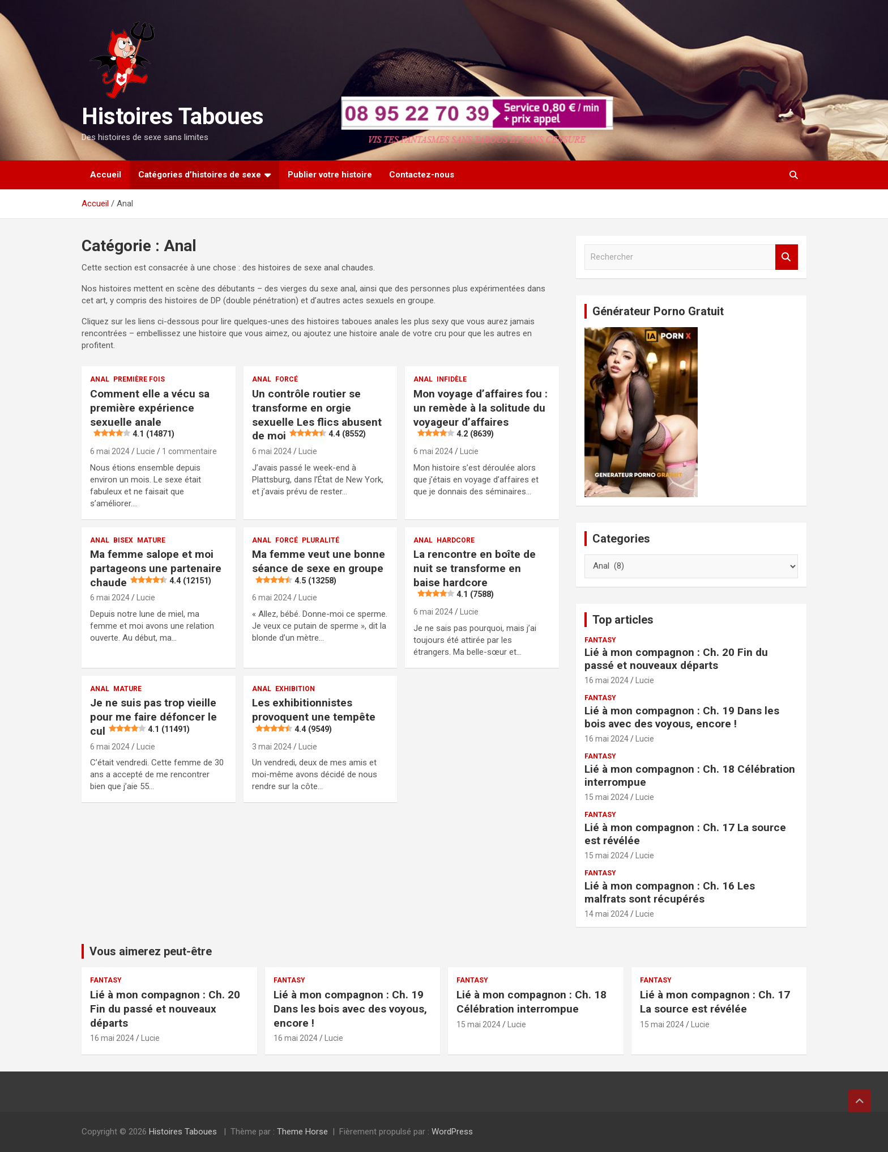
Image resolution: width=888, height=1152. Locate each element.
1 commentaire (189, 451)
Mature (151, 540)
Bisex (123, 540)
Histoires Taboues (173, 116)
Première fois (139, 379)
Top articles (623, 619)
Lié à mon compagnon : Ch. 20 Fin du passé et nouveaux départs (676, 659)
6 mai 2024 (110, 451)
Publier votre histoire (330, 175)
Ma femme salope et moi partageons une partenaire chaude (155, 568)
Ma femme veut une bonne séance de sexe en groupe (318, 567)
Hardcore (456, 540)
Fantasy (600, 640)
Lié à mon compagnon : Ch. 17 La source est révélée (685, 834)
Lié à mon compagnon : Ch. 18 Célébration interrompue (689, 776)
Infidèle (452, 379)
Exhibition (295, 689)
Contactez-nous (421, 175)
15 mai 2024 (606, 797)
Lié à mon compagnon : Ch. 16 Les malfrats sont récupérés (669, 892)
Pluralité (320, 540)
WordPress (452, 1131)
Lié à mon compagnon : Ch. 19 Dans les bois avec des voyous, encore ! (681, 717)
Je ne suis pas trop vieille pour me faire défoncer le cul (153, 716)
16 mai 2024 (606, 680)
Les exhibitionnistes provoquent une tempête (313, 715)
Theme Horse (302, 1131)
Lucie (145, 451)
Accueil (105, 175)
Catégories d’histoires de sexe (199, 175)
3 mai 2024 (272, 746)
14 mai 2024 (606, 913)
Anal (99, 379)
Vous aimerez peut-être (150, 951)
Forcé (286, 379)
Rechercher (786, 257)
